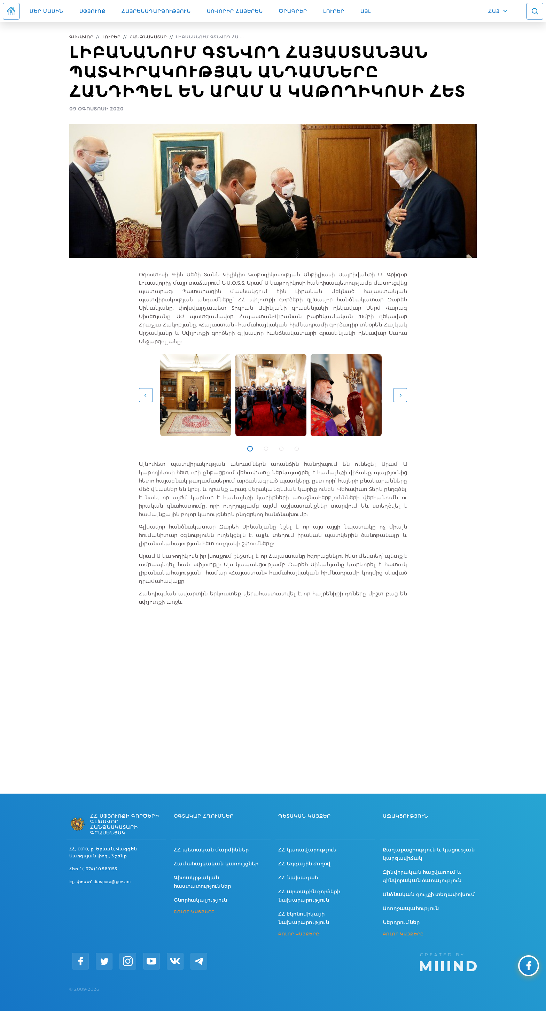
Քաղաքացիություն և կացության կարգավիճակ (429, 854)
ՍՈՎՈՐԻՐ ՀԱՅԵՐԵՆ (235, 11)
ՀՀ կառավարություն (307, 849)
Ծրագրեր (293, 11)
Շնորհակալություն (200, 900)
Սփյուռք (92, 11)
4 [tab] (297, 449)
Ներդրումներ (401, 922)
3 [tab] (281, 449)
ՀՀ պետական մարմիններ (211, 849)
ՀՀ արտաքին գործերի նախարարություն (309, 896)
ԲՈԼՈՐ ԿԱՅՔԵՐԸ (194, 912)
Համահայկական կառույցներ (216, 863)
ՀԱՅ (494, 11)
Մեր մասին (46, 11)
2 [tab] (266, 449)
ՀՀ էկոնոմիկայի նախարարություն (303, 918)
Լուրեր (333, 11)
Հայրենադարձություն (156, 11)
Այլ (365, 11)
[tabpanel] (195, 395)
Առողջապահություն (411, 908)
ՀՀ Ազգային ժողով (304, 863)
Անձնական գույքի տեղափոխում (429, 894)
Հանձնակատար (148, 36)
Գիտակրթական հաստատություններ (202, 882)
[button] (146, 395)
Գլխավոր (81, 36)
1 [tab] (250, 449)
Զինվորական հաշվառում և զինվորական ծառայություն (422, 876)
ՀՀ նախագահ (298, 877)
